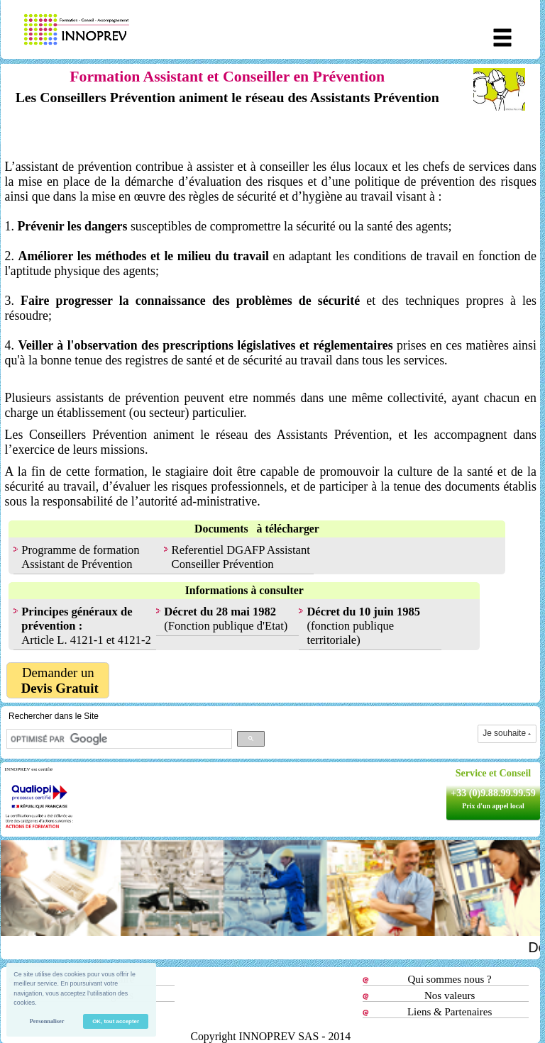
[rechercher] (118, 739)
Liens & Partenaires (449, 1011)
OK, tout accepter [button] (115, 1021)
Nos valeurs (449, 995)
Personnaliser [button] (47, 1021)
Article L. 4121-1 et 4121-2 (85, 626)
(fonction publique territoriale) (363, 626)
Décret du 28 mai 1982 (220, 611)
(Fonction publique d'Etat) (225, 625)
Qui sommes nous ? (450, 979)
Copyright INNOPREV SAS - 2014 (270, 1036)
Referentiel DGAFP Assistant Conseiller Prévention (241, 557)
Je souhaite (507, 733)
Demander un (58, 680)
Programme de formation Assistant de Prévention (80, 557)
